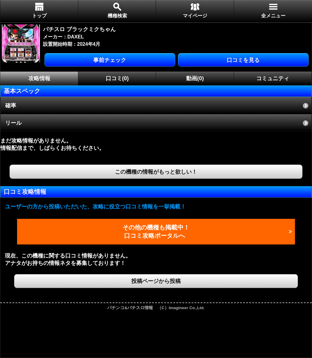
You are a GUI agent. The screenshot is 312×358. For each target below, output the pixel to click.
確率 (10, 106)
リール (13, 123)
